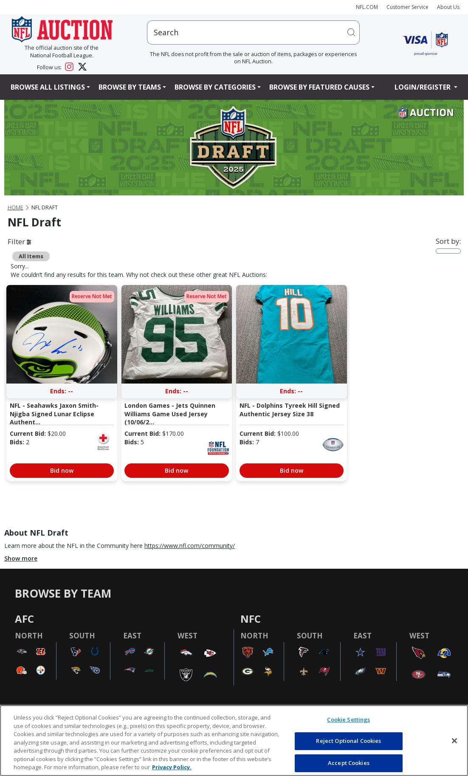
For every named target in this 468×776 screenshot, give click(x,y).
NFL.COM (367, 7)
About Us (448, 7)
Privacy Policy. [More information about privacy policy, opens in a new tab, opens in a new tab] (172, 767)
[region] (234, 740)
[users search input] (253, 32)
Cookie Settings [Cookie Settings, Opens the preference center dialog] (348, 719)
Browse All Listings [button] (48, 87)
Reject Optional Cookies (348, 741)
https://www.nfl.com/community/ (189, 546)
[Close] (454, 740)
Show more (20, 558)
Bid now (61, 470)
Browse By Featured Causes (319, 87)
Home (15, 207)
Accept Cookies (348, 763)
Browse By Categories (215, 87)
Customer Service (407, 7)
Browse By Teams (130, 87)
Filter (19, 241)
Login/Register (423, 87)
